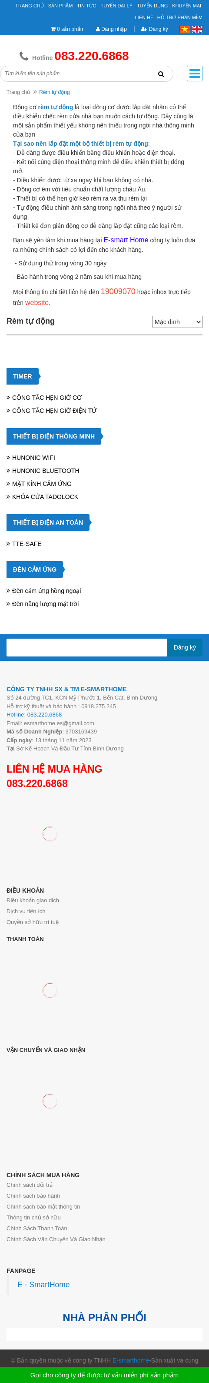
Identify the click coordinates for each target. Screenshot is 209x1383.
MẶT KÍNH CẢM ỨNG (42, 483)
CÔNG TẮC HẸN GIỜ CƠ (47, 397)
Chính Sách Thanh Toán (37, 1228)
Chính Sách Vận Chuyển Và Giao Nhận (56, 1239)
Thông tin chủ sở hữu (34, 1217)
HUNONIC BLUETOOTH (46, 470)
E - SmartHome (43, 1284)
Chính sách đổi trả (30, 1185)
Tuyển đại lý (116, 5)
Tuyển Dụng (152, 5)
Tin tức (86, 5)
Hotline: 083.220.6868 (34, 714)
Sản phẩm (60, 5)
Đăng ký (154, 29)
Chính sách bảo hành (33, 1195)
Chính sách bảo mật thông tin (43, 1206)
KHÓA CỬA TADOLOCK (45, 496)
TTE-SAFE (27, 543)
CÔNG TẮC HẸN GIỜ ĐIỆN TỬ (54, 410)
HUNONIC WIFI (33, 457)
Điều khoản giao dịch (33, 900)
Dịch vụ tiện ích (26, 911)
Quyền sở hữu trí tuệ (33, 922)
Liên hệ (144, 17)
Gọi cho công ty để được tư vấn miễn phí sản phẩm (104, 1375)
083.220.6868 (37, 783)
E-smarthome (131, 1360)
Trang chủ (18, 92)
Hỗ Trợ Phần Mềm (179, 17)
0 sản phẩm (70, 29)
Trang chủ (29, 5)
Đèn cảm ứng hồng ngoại (46, 590)
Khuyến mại (186, 5)
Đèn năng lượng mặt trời (45, 603)
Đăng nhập (111, 29)
